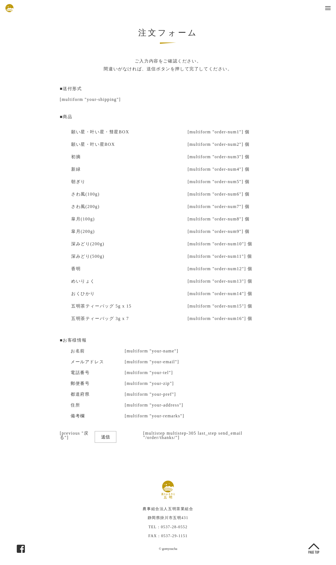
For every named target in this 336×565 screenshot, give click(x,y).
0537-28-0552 (174, 527)
